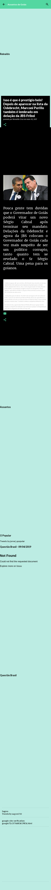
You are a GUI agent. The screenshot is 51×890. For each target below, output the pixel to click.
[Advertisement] (25, 375)
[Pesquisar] (47, 4)
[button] (5, 125)
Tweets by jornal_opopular (12, 541)
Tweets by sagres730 (12, 814)
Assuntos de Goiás (17, 4)
